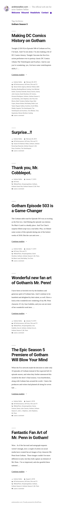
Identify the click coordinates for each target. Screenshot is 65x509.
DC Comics (33, 94)
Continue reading (19, 74)
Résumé (25, 12)
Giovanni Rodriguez (17, 96)
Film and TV (33, 84)
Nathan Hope (29, 101)
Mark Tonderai (20, 101)
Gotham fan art (31, 328)
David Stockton (24, 94)
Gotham (26, 96)
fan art (19, 328)
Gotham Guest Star (17, 186)
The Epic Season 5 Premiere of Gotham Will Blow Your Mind (30, 354)
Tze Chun (30, 258)
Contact (44, 12)
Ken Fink (32, 99)
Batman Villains (31, 87)
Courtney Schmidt (21, 91)
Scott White (34, 106)
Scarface (27, 106)
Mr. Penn (37, 186)
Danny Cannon (31, 91)
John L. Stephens (23, 411)
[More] (51, 13)
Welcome (16, 12)
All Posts (27, 84)
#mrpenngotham (27, 184)
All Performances (19, 84)
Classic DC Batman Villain (21, 143)
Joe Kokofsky (16, 99)
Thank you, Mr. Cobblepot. (25, 170)
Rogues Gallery (20, 106)
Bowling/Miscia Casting (24, 89)
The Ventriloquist (26, 108)
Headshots (35, 12)
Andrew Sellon (18, 82)
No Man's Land (16, 258)
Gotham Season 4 (17, 486)
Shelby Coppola (16, 108)
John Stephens (24, 99)
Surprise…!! (22, 132)
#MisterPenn (17, 184)
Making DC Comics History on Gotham (29, 38)
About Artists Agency (20, 87)
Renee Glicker (20, 103)
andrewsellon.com (20, 7)
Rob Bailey (28, 103)
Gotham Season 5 (34, 96)
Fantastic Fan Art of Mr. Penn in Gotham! (30, 435)
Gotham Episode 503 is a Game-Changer (32, 208)
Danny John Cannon (23, 408)
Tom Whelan (31, 111)
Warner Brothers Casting (25, 113)
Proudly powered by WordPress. (32, 502)
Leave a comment (19, 115)
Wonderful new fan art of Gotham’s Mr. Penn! (31, 280)
